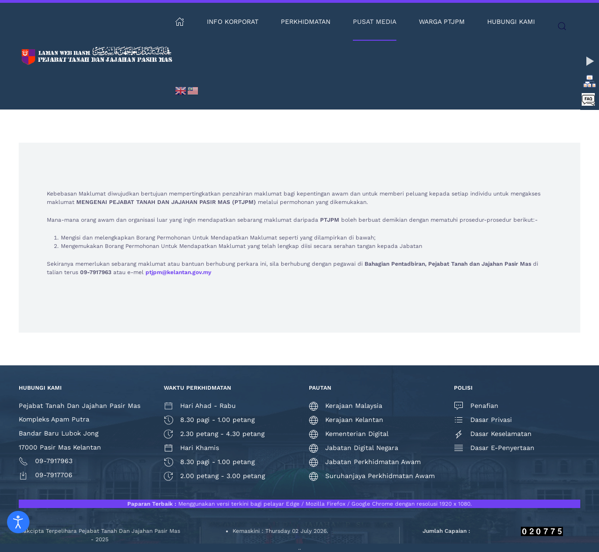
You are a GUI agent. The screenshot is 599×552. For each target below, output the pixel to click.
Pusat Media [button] (374, 21)
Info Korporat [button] (232, 21)
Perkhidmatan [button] (305, 21)
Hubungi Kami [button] (511, 21)
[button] (562, 26)
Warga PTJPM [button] (442, 21)
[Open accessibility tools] (18, 522)
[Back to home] (97, 56)
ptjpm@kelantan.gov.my (179, 272)
